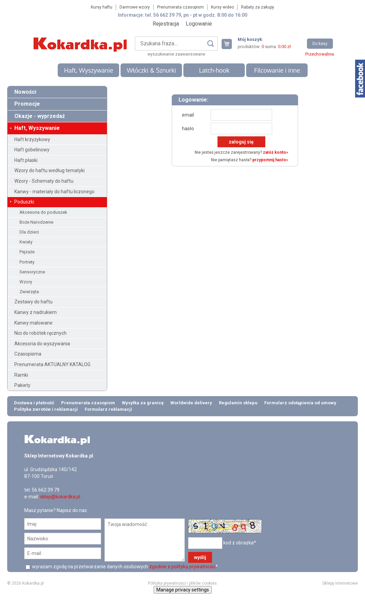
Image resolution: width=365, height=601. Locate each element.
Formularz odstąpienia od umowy (300, 402)
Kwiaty (25, 241)
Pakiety (22, 385)
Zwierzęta (29, 291)
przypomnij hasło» (270, 159)
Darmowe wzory (135, 7)
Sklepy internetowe (340, 583)
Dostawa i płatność (34, 402)
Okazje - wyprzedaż (39, 116)
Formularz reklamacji (108, 409)
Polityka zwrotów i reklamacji (46, 409)
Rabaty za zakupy (257, 7)
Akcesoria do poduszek (43, 212)
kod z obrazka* (239, 542)
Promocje (27, 104)
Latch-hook (214, 70)
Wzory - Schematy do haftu (43, 181)
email (188, 115)
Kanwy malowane (33, 323)
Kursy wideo (222, 7)
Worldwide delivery (191, 402)
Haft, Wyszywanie (88, 70)
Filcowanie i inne (277, 70)
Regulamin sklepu (238, 402)
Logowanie (199, 23)
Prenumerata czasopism (180, 7)
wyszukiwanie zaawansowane (176, 54)
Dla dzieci (29, 232)
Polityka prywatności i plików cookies (182, 583)
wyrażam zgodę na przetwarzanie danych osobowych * (124, 566)
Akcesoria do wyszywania (42, 343)
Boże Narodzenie (36, 222)
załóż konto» (275, 152)
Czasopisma (27, 354)
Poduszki (24, 202)
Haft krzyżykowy (32, 139)
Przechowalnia (319, 54)
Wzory (25, 281)
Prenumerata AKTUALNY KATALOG (52, 364)
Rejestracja (166, 23)
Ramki (21, 375)
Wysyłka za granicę (143, 402)
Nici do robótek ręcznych (40, 333)
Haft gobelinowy (32, 149)
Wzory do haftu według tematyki (49, 170)
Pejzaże (26, 251)
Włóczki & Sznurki (151, 70)
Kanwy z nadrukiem (35, 312)
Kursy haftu (101, 7)
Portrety (26, 262)
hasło (188, 128)
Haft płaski (26, 160)
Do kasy (319, 43)
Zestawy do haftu (33, 301)
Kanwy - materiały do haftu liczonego (54, 191)
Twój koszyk (229, 43)
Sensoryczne (32, 271)
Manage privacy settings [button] (182, 589)
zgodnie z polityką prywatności (182, 566)
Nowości (25, 92)
